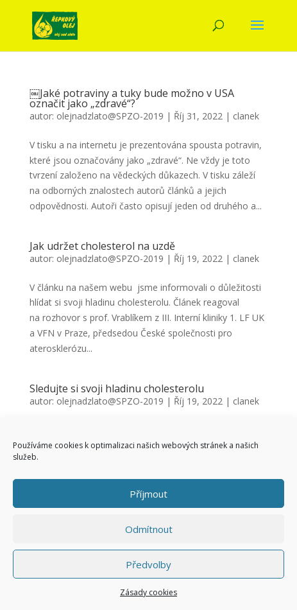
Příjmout (148, 493)
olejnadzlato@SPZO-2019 (110, 116)
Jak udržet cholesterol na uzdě (102, 246)
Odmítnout (149, 529)
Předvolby (148, 564)
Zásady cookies (148, 592)
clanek (246, 116)
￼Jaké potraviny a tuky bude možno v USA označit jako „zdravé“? (132, 98)
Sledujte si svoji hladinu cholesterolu (117, 388)
